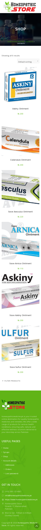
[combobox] (28, 61)
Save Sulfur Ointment (20, 367)
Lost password (11, 473)
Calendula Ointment (20, 160)
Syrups (6, 452)
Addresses (9, 465)
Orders (8, 469)
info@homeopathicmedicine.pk (18, 495)
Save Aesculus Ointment (20, 211)
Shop (5, 456)
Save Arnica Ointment (20, 263)
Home (5, 448)
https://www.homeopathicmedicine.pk (21, 499)
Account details (10, 461)
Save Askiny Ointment (20, 315)
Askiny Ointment (20, 108)
